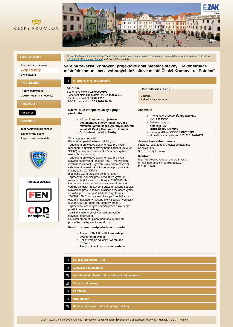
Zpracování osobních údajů (100, 319)
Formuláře (80, 291)
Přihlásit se (27, 112)
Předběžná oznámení (34, 65)
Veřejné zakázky (31, 70)
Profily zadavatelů (32, 90)
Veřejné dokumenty (85, 283)
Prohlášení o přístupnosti (131, 319)
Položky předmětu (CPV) (89, 260)
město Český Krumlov (39, 25)
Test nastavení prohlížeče (36, 129)
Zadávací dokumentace (88, 267)
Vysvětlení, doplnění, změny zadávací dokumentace (106, 275)
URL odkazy (81, 298)
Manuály (163, 319)
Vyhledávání (28, 74)
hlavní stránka (74, 56)
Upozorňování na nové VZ (37, 95)
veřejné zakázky (93, 56)
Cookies (151, 319)
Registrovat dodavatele (35, 138)
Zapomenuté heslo (32, 133)
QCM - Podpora (179, 319)
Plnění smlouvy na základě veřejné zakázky (101, 306)
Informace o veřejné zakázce (91, 80)
